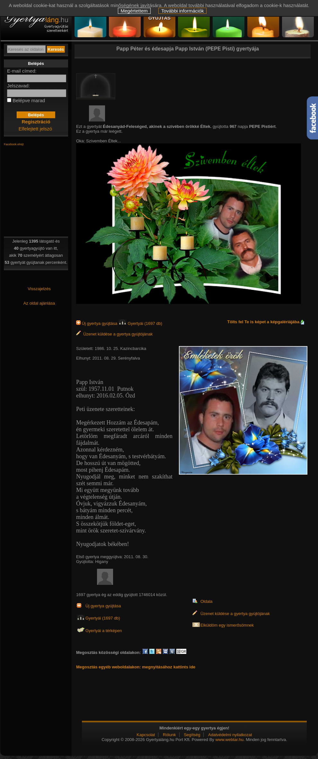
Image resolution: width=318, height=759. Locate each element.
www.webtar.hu (229, 739)
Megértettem (134, 10)
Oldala (206, 601)
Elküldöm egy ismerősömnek (227, 625)
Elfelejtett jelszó (35, 128)
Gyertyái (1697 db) (140, 323)
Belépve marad (29, 100)
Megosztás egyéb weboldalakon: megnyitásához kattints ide (135, 667)
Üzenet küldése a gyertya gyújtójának (114, 334)
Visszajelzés (39, 288)
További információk (182, 10)
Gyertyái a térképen (103, 630)
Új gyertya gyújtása (97, 323)
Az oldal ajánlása (39, 303)
